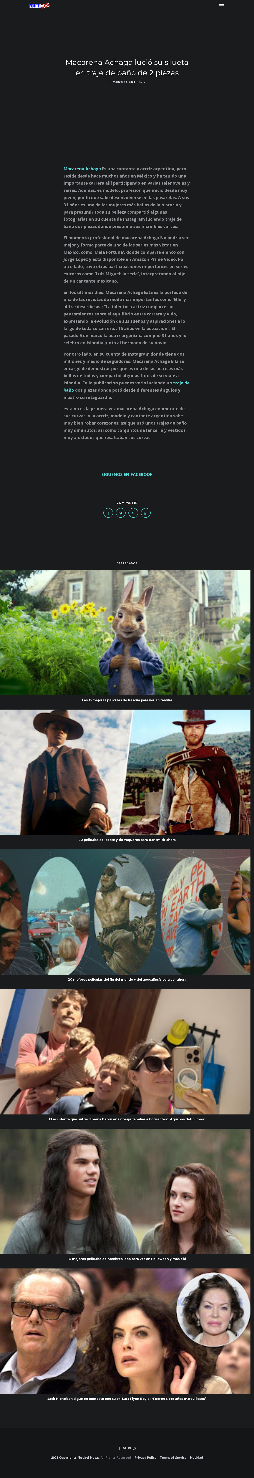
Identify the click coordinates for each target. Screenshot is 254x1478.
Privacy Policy (145, 1457)
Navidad (196, 1457)
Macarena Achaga (82, 169)
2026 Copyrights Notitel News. (75, 1457)
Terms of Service (173, 1457)
